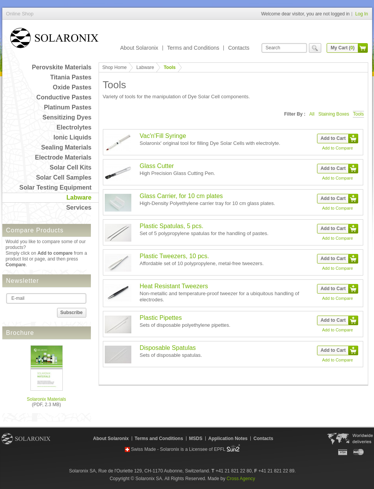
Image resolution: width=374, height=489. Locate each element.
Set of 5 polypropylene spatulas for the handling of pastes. (204, 233)
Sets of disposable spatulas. (171, 355)
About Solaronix (139, 48)
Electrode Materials (63, 157)
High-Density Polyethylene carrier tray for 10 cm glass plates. (207, 203)
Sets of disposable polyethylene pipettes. (185, 325)
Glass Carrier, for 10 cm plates (181, 196)
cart (363, 48)
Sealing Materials (66, 147)
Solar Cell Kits (70, 167)
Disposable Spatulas (168, 347)
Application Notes (228, 438)
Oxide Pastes (72, 87)
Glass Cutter (157, 166)
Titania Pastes (70, 77)
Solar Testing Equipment (55, 187)
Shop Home (114, 67)
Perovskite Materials (62, 67)
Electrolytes (74, 127)
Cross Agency (240, 478)
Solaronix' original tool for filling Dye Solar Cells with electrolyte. (210, 143)
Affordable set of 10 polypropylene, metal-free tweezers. (202, 263)
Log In (361, 14)
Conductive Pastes (63, 97)
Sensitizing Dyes (66, 117)
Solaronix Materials (46, 399)
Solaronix (26, 438)
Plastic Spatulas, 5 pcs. (171, 226)
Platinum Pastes (68, 107)
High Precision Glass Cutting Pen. (177, 173)
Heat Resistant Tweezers (174, 286)
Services (79, 207)
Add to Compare (337, 148)
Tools (358, 114)
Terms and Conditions (193, 48)
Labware (79, 197)
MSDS (196, 438)
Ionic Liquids (73, 137)
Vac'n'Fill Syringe (163, 136)
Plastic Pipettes (161, 317)
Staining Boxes (333, 114)
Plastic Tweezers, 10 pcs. (174, 256)
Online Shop (54, 39)
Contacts (238, 48)
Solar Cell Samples (63, 177)
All (311, 114)
